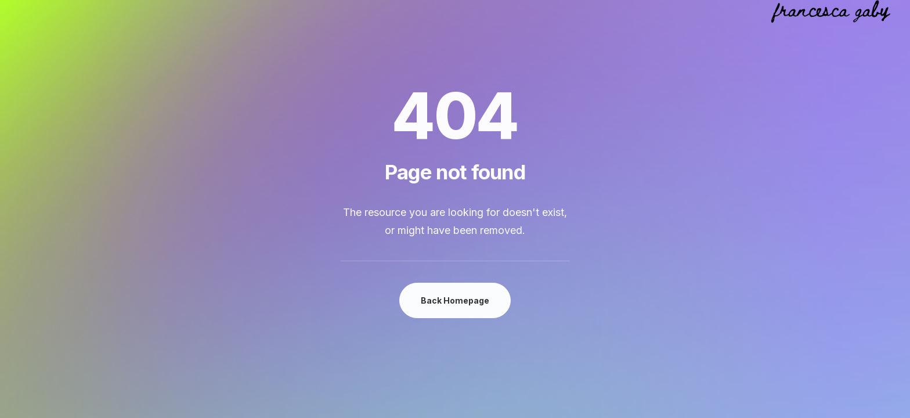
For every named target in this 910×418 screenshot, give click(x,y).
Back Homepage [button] (455, 300)
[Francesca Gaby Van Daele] (830, 11)
